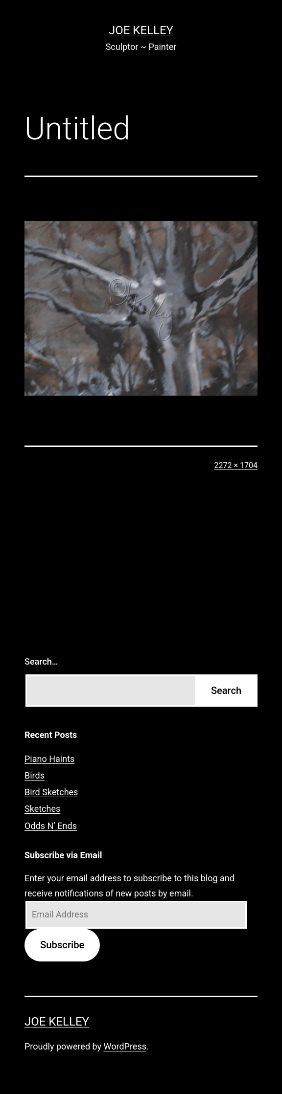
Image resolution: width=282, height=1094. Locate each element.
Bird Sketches (51, 792)
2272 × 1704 (236, 465)
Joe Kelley (141, 30)
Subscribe (62, 945)
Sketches (42, 809)
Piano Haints (49, 759)
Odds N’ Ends (50, 826)
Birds (34, 775)
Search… (41, 661)
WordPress (125, 1046)
